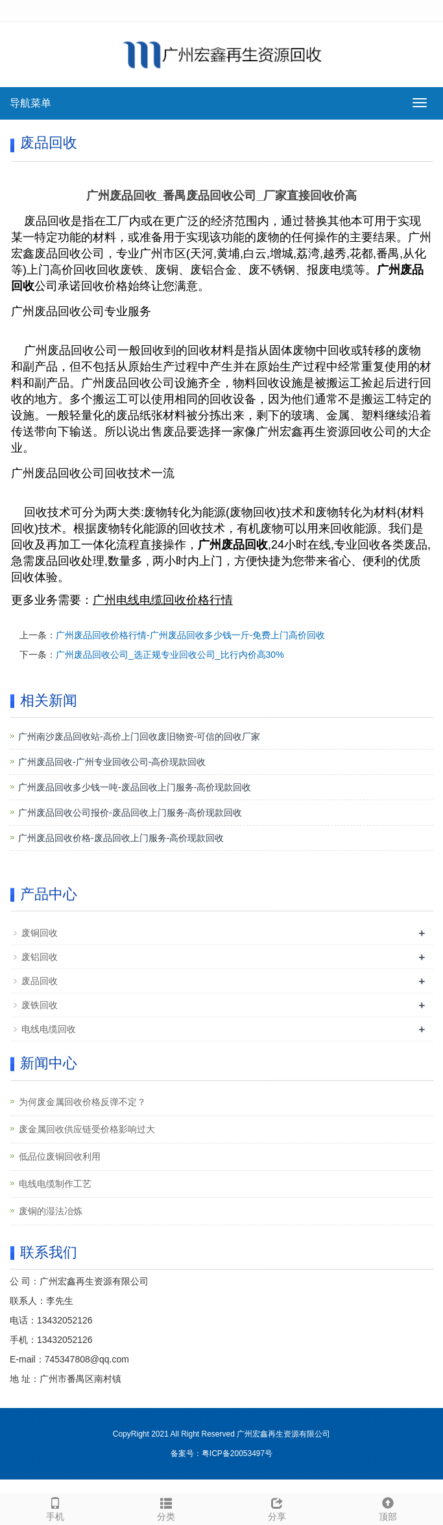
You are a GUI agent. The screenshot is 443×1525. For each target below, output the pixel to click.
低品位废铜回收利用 (60, 1156)
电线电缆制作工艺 (55, 1184)
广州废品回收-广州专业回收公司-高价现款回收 (112, 762)
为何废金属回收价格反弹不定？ (82, 1102)
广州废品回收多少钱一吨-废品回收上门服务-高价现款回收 (134, 787)
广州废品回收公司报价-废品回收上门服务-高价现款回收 (130, 812)
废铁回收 (39, 1005)
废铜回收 (39, 933)
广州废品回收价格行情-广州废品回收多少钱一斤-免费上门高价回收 (190, 635)
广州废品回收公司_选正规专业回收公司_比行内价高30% (170, 654)
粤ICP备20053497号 (237, 1453)
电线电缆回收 (48, 1029)
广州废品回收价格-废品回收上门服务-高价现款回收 (121, 838)
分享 (277, 1507)
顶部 (387, 1507)
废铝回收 (39, 957)
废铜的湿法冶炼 (50, 1211)
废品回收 (39, 981)
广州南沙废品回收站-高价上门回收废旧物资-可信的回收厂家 (139, 736)
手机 (55, 1507)
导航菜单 (30, 103)
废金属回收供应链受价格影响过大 (87, 1129)
